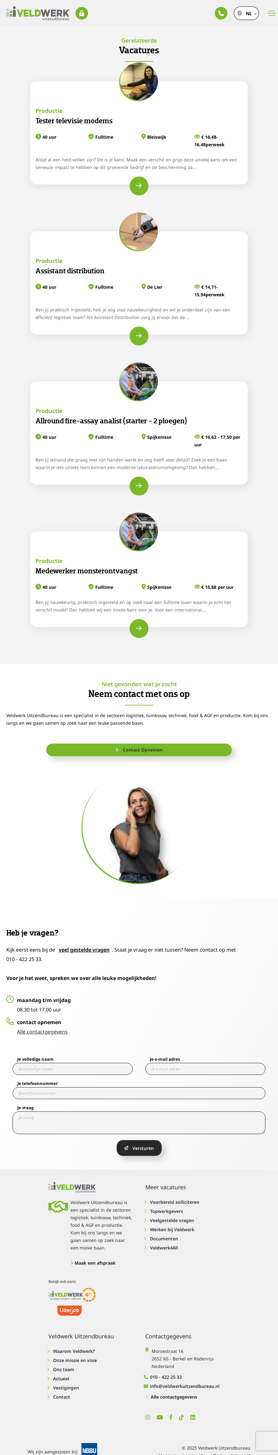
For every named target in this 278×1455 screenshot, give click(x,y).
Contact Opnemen (139, 750)
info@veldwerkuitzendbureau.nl (182, 1386)
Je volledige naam (35, 1059)
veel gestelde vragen (84, 949)
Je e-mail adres (165, 1059)
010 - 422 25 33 (163, 1377)
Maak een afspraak (93, 1263)
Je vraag (25, 1107)
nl (249, 13)
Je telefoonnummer (37, 1083)
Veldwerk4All (161, 1248)
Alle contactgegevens (42, 1031)
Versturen (139, 1148)
